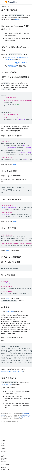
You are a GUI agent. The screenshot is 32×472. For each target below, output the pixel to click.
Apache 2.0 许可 (26, 415)
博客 (2, 443)
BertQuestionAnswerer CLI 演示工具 (12, 371)
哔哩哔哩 (3, 451)
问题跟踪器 (4, 459)
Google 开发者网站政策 (23, 417)
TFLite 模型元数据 (6, 384)
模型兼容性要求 (12, 66)
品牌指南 (3, 467)
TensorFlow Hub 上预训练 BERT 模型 (16, 63)
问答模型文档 (19, 19)
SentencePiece (9, 40)
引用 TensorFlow (5, 470)
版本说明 (3, 461)
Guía (9, 6)
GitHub (3, 446)
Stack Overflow (5, 464)
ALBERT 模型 (10, 312)
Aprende (3, 6)
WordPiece (25, 38)
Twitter (3, 448)
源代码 (14, 164)
